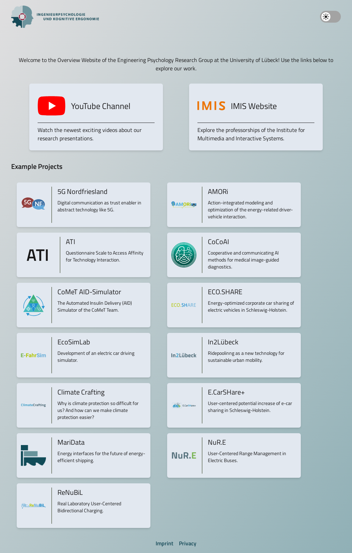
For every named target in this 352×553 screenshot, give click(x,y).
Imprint (164, 543)
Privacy (187, 543)
